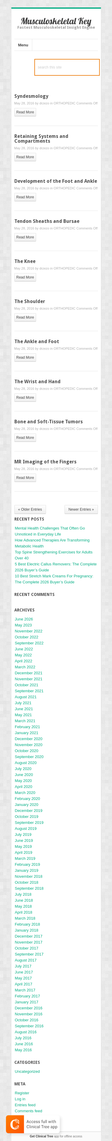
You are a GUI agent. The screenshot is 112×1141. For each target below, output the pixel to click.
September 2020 (29, 756)
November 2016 (29, 1014)
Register (22, 1093)
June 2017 (24, 972)
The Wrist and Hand (37, 381)
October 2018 (27, 882)
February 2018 (27, 924)
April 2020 (24, 786)
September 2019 (29, 822)
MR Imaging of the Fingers (45, 462)
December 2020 (29, 739)
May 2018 (23, 906)
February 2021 (27, 727)
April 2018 (24, 912)
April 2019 (24, 852)
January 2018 (27, 930)
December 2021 (29, 673)
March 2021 (25, 721)
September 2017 (29, 954)
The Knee (25, 261)
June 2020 (24, 774)
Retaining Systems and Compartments (41, 138)
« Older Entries (30, 509)
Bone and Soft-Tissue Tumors (48, 422)
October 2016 (27, 1020)
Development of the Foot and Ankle (55, 181)
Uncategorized (27, 1071)
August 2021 (26, 697)
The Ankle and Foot (36, 341)
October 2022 (27, 637)
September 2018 (29, 888)
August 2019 (26, 828)
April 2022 (24, 661)
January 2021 (27, 733)
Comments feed (28, 1111)
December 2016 (29, 1008)
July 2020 (23, 768)
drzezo (44, 103)
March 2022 (25, 667)
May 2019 (23, 846)
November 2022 (29, 631)
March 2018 (25, 918)
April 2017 (24, 984)
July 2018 (23, 894)
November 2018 (29, 876)
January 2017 (27, 1002)
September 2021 (29, 691)
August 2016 (26, 1032)
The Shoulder (29, 301)
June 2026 (24, 619)
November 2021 (29, 679)
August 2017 (26, 960)
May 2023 (23, 625)
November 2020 (29, 745)
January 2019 (27, 870)
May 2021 (23, 715)
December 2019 (29, 810)
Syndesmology (31, 96)
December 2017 (29, 936)
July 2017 (23, 966)
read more (25, 112)
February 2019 (27, 864)
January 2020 (27, 804)
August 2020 (26, 762)
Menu (23, 45)
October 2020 (27, 751)
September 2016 (29, 1026)
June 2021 (24, 709)
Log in (20, 1099)
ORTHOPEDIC (65, 103)
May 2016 (23, 1050)
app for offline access (56, 1136)
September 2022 (29, 643)
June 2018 (24, 900)
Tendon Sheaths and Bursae (46, 221)
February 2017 (27, 996)
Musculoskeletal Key (56, 21)
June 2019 (24, 840)
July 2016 (23, 1038)
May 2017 (23, 978)
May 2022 (23, 655)
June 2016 (24, 1044)
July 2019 (23, 834)
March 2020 (25, 792)
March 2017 (25, 990)
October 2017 (27, 948)
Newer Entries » (81, 509)
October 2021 (27, 685)
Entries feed (25, 1105)
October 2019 (27, 816)
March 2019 (25, 858)
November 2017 (29, 942)
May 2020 (23, 780)
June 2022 (24, 649)
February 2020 (27, 798)
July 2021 (23, 703)
